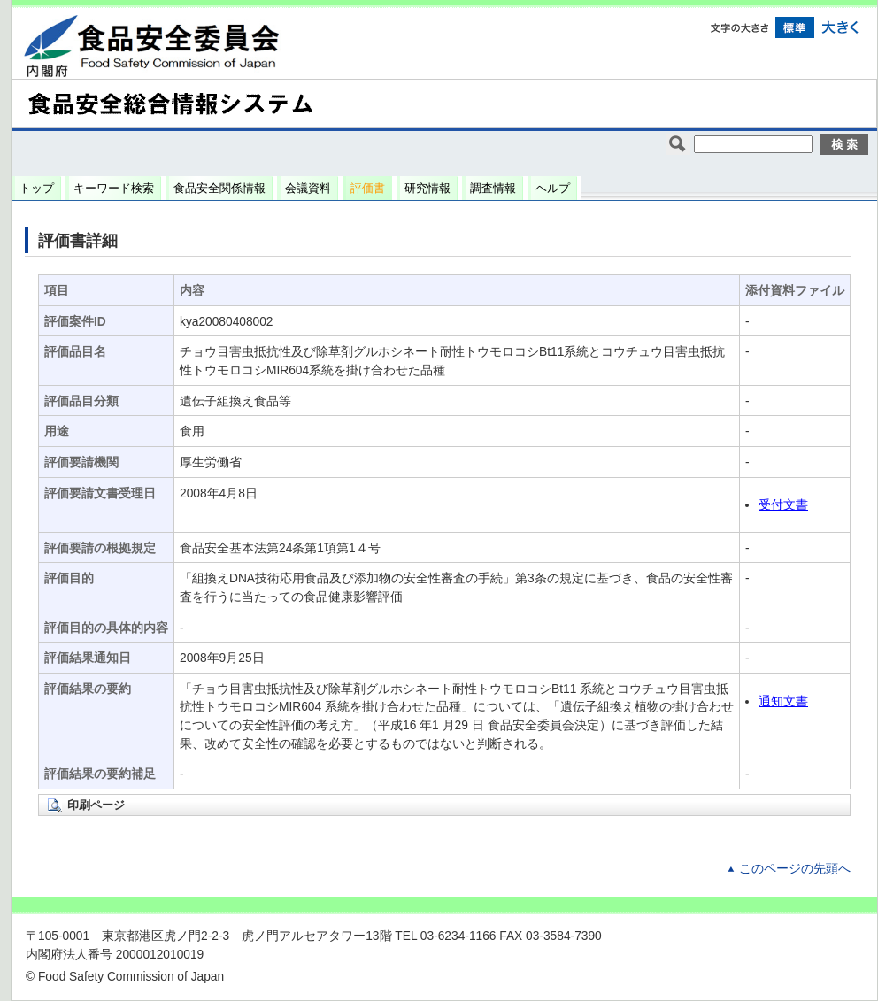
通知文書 (783, 701)
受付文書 (783, 505)
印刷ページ (96, 805)
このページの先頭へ (795, 868)
